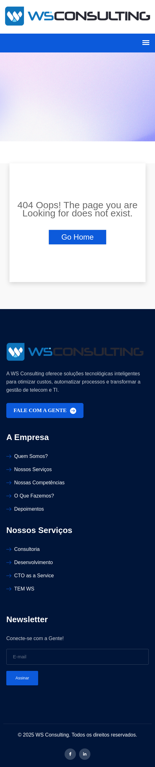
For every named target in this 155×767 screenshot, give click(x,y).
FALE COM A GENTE (45, 410)
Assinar (22, 678)
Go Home (77, 237)
